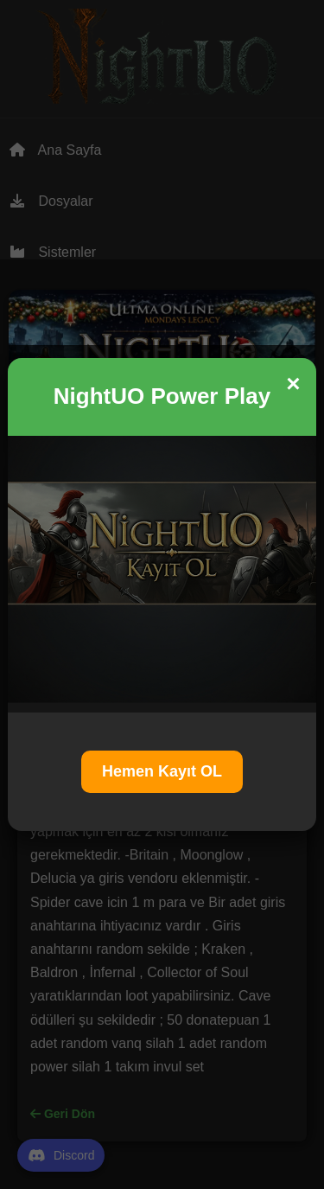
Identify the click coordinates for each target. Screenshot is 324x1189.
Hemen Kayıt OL (162, 771)
